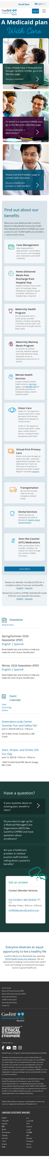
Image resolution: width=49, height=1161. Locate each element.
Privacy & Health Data (9, 997)
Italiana (4, 1144)
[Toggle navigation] (44, 11)
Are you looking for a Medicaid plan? (15, 131)
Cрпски (28, 1147)
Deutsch (29, 1127)
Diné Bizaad (6, 1132)
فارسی (28, 1129)
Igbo (27, 1135)
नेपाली (3, 1147)
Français (29, 1138)
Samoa (28, 1144)
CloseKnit (35, 471)
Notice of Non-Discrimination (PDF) (14, 994)
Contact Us (5, 1005)
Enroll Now (23, 4)
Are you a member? (15, 79)
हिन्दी (3, 1127)
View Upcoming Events (6, 707)
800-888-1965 (31, 387)
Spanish (29, 588)
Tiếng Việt (5, 1121)
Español (4, 1124)
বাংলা (28, 1124)
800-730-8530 (30, 899)
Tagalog (4, 1135)
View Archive (7, 625)
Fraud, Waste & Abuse (9, 1003)
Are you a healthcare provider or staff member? (18, 184)
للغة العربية (29, 1121)
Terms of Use (6, 988)
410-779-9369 (15, 899)
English (20, 588)
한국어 (4, 1129)
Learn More (24, 569)
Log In (35, 11)
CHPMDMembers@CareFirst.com (24, 910)
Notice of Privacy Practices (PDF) (13, 991)
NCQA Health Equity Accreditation (20, 959)
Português (29, 1141)
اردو (27, 1118)
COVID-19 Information (9, 1000)
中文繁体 (29, 1132)
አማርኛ (4, 1141)
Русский (5, 1138)
